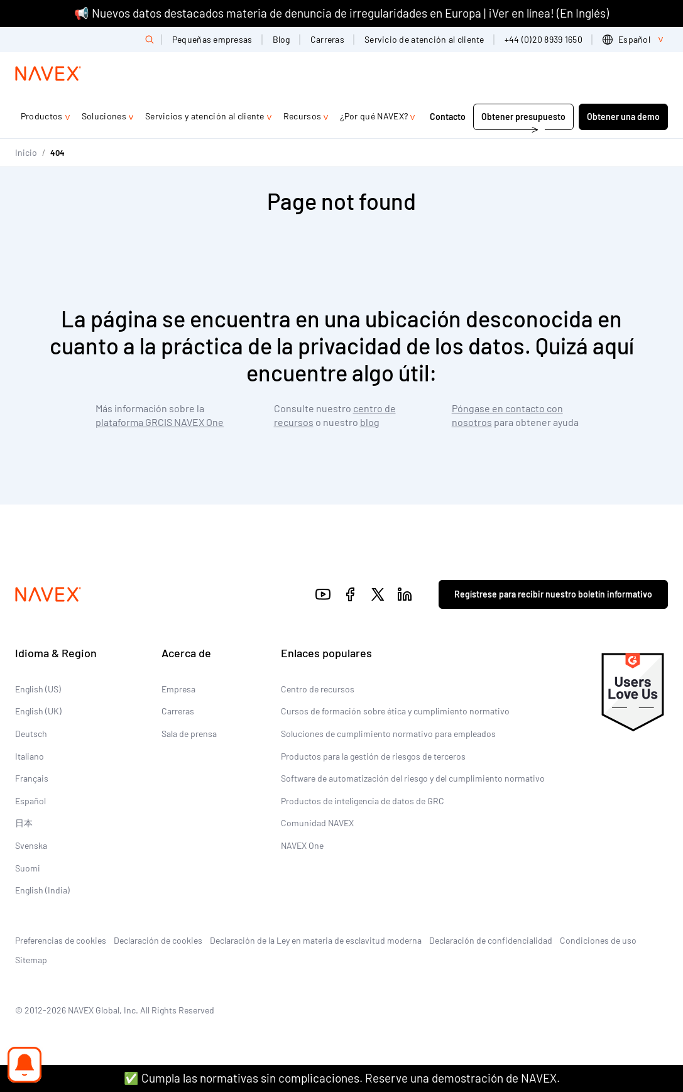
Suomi (27, 868)
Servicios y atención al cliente (205, 116)
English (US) (38, 689)
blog (370, 422)
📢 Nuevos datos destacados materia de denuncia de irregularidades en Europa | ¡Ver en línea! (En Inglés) (341, 13)
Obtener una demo (623, 116)
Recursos (302, 116)
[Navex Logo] (48, 73)
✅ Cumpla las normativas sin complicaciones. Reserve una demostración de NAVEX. (342, 1078)
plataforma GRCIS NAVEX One (160, 422)
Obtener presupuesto (523, 116)
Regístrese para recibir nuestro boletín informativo (553, 594)
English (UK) (38, 711)
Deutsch (31, 733)
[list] (635, 40)
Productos (42, 116)
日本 (24, 822)
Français (31, 778)
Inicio (26, 152)
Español (30, 800)
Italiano (29, 756)
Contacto (448, 116)
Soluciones (104, 116)
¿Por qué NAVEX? (374, 116)
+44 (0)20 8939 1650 (543, 39)
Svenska (31, 845)
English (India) (42, 890)
